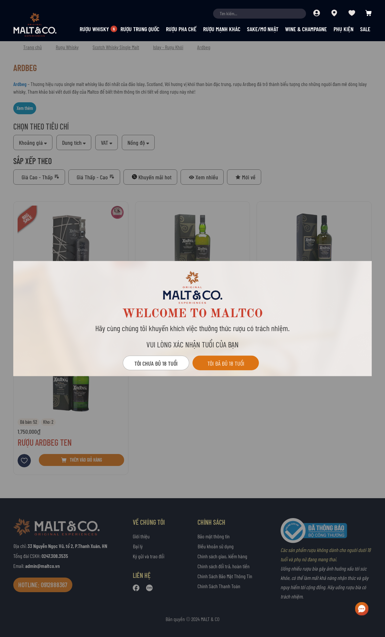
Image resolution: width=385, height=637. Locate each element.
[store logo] (46, 25)
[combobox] (259, 14)
